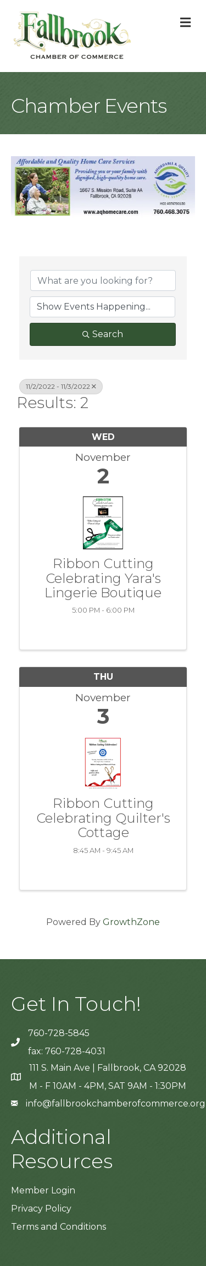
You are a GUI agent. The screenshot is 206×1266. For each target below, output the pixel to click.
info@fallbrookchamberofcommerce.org (115, 1103)
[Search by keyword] (103, 280)
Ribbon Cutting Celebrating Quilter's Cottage (103, 818)
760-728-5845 (59, 1033)
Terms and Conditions (58, 1226)
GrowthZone (131, 922)
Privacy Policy (41, 1208)
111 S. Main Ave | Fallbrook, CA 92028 (107, 1068)
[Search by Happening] (102, 306)
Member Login (43, 1190)
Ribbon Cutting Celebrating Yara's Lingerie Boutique (103, 578)
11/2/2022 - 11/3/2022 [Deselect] (61, 386)
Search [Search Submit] (102, 334)
